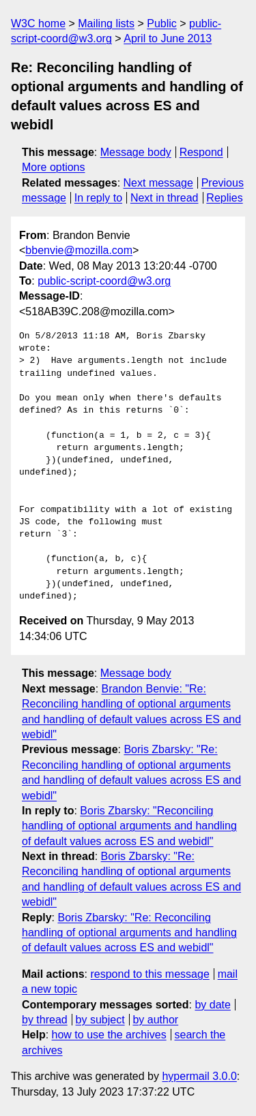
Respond (201, 152)
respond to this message (149, 974)
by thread (45, 1019)
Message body (135, 152)
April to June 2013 (168, 38)
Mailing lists (106, 23)
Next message (158, 183)
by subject (100, 1019)
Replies (224, 198)
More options (53, 167)
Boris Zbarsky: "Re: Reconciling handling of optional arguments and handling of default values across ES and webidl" (129, 933)
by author (155, 1019)
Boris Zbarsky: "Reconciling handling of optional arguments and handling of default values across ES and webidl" (129, 826)
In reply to (98, 198)
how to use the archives (109, 1034)
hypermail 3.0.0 (199, 1076)
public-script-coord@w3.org (104, 281)
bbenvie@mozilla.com (78, 250)
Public (162, 23)
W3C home (38, 23)
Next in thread (164, 198)
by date (212, 1004)
